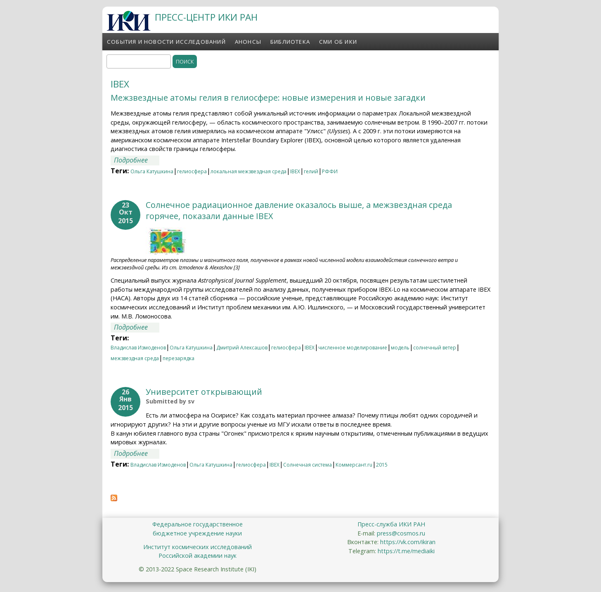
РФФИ (330, 171)
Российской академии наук (198, 555)
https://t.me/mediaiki (406, 551)
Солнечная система (307, 464)
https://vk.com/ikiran (407, 542)
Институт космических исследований (197, 547)
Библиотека (290, 41)
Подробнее (136, 160)
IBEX (295, 171)
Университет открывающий (204, 391)
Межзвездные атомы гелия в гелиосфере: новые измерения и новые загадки (268, 97)
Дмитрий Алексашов (241, 347)
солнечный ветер (434, 347)
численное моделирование (352, 347)
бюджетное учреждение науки (197, 533)
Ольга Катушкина (151, 171)
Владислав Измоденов (138, 347)
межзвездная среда (135, 358)
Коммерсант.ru (354, 464)
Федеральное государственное (197, 524)
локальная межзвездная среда (248, 171)
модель (400, 347)
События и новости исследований (166, 41)
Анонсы (248, 41)
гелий (311, 171)
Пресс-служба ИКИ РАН (391, 524)
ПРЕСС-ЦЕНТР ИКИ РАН (206, 17)
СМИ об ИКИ (338, 41)
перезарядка (178, 358)
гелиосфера (192, 171)
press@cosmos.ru (401, 533)
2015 (382, 464)
